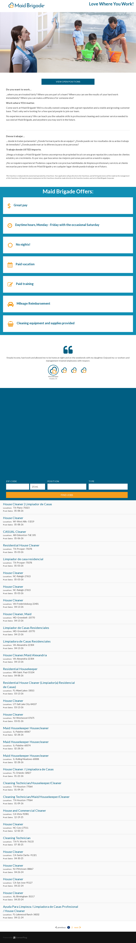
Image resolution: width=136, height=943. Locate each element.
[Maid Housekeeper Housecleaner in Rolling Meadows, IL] (68, 759)
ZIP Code (11, 481)
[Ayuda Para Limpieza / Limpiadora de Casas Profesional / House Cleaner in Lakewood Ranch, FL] (68, 912)
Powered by (15, 937)
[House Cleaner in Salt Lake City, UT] (68, 704)
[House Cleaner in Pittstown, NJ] (68, 869)
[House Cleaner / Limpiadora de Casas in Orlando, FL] (68, 772)
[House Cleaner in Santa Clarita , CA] (68, 855)
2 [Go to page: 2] (72, 927)
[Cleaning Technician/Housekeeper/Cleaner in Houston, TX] (68, 786)
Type (92, 481)
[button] (53, 373)
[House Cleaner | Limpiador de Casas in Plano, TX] (68, 507)
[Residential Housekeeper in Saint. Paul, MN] (68, 672)
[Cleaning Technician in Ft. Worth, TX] (68, 841)
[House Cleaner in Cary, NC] (68, 827)
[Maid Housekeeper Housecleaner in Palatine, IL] (68, 731)
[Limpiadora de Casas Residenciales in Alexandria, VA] (68, 644)
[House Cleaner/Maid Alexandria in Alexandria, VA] (68, 658)
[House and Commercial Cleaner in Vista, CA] (68, 814)
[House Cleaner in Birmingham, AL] (68, 896)
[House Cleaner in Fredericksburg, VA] (68, 603)
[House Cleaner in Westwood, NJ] (68, 717)
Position (53, 481)
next (77, 927)
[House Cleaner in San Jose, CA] (68, 882)
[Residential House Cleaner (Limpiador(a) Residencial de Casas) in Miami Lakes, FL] (68, 688)
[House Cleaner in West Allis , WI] (68, 521)
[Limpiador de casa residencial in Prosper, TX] (68, 562)
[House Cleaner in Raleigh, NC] (68, 576)
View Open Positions (68, 81)
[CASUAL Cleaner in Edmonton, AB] (68, 535)
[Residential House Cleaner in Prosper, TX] (68, 548)
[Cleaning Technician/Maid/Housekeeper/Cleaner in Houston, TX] (68, 800)
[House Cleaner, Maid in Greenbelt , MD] (68, 617)
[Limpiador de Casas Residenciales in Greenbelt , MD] (68, 631)
